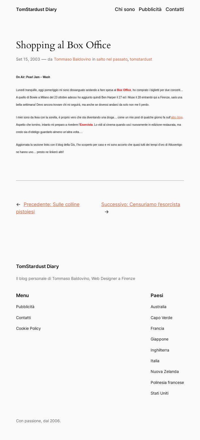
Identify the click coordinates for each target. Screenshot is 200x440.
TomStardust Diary (36, 9)
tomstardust (141, 59)
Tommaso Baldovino (72, 59)
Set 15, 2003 (28, 59)
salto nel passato (112, 59)
